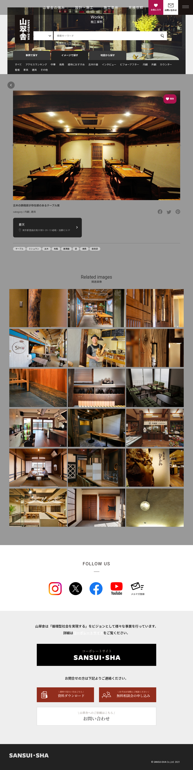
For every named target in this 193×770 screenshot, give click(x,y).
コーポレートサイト (88, 634)
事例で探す (32, 56)
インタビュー (109, 66)
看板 (17, 71)
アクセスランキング (36, 66)
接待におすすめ (76, 66)
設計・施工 (84, 8)
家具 (25, 71)
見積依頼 (136, 8)
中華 (53, 66)
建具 (34, 71)
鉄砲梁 (95, 250)
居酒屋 (66, 250)
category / (19, 213)
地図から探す (107, 56)
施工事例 (111, 8)
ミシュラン (34, 250)
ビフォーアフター (129, 66)
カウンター (166, 66)
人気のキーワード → (77, 43)
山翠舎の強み (54, 8)
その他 (44, 71)
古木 (46, 250)
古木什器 (93, 66)
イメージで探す (69, 56)
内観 (145, 66)
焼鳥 (61, 66)
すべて (18, 66)
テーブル (19, 250)
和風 (56, 250)
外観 (153, 66)
